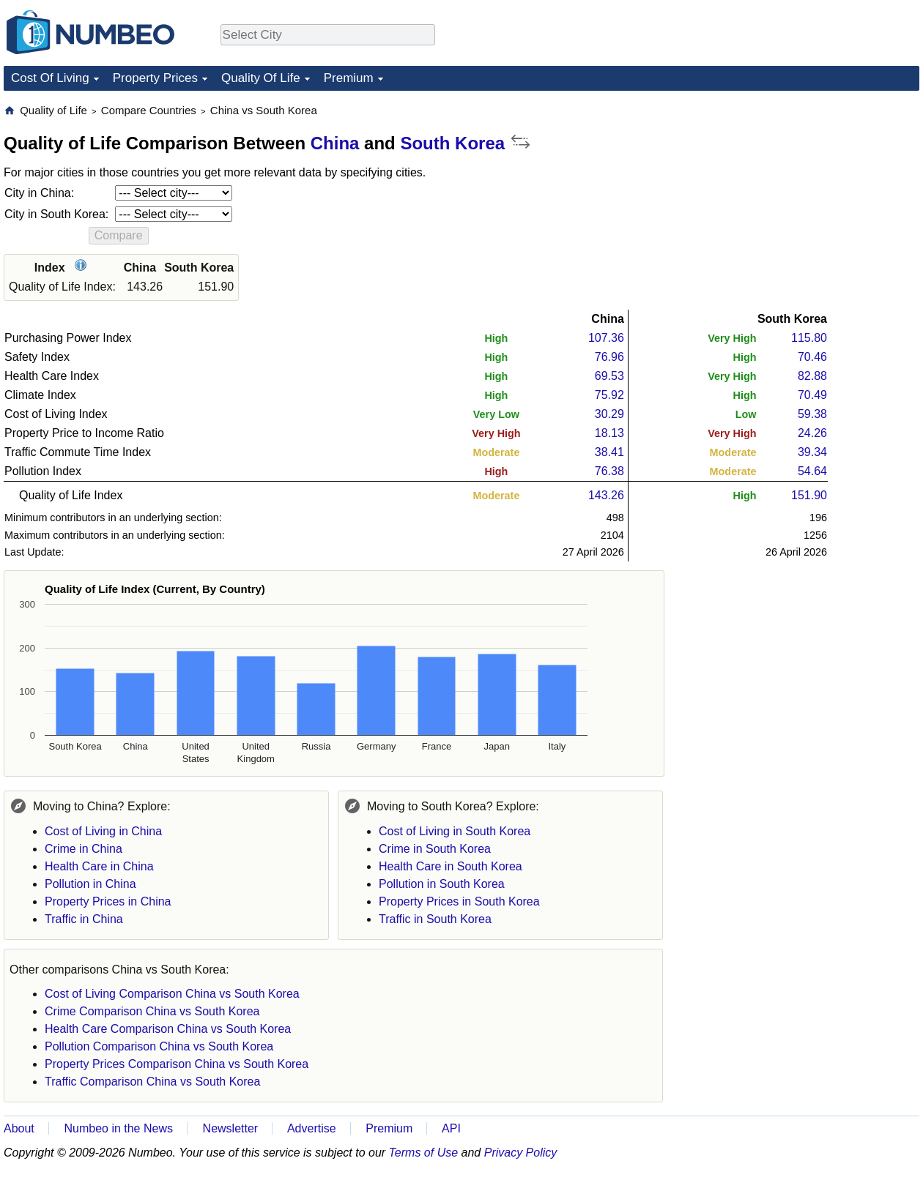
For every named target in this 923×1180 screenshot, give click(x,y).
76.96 (609, 357)
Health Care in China (99, 866)
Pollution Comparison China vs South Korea (159, 1046)
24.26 (812, 433)
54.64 (812, 471)
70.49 (812, 395)
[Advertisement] (809, 194)
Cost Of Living (50, 78)
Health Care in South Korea (450, 866)
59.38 (812, 414)
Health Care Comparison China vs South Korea (168, 1029)
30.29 (609, 414)
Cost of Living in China (103, 831)
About (19, 1128)
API (451, 1128)
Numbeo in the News (118, 1128)
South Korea (452, 143)
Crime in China (83, 849)
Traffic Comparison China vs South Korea (152, 1081)
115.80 (809, 338)
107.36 (606, 338)
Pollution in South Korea (442, 884)
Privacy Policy (520, 1152)
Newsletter (231, 1128)
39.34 (812, 452)
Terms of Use (424, 1152)
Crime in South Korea (435, 849)
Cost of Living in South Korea (454, 831)
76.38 (609, 471)
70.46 (812, 357)
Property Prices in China (108, 901)
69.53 (609, 376)
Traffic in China (84, 919)
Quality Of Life (260, 78)
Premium (349, 78)
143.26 (606, 495)
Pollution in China (90, 884)
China (335, 143)
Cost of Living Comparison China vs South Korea (172, 993)
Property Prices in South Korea (459, 901)
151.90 (809, 495)
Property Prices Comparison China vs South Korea (176, 1064)
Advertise (311, 1128)
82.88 (812, 376)
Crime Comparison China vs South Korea (152, 1011)
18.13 (609, 433)
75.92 (609, 395)
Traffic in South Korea (435, 919)
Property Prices (155, 78)
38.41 (609, 452)
